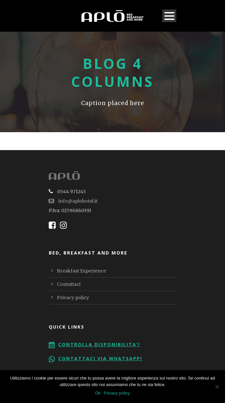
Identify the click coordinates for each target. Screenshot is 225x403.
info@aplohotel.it (77, 201)
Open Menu (169, 15)
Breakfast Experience (81, 271)
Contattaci (68, 284)
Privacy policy (73, 298)
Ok (98, 393)
